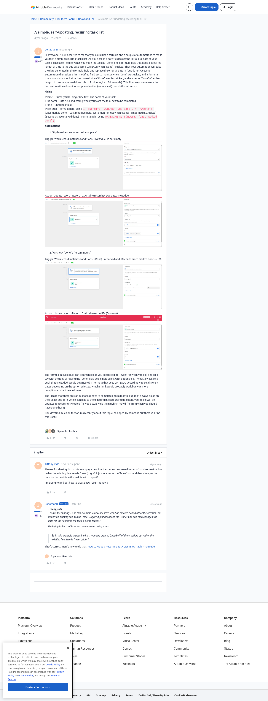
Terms (129, 695)
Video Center (130, 641)
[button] (206, 7)
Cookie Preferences (185, 695)
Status (228, 648)
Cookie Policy (53, 680)
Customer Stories (133, 656)
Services (179, 633)
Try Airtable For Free (237, 664)
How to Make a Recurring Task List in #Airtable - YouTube (121, 546)
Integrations (26, 633)
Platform (24, 618)
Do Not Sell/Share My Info (153, 695)
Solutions (76, 618)
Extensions (25, 641)
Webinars (128, 664)
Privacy (115, 695)
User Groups (96, 7)
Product (75, 626)
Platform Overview (30, 626)
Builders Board (66, 19)
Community (47, 19)
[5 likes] (61, 431)
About (228, 626)
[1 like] (58, 556)
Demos (127, 648)
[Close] (68, 664)
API (88, 695)
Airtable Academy (134, 626)
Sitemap (101, 695)
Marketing (77, 633)
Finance (75, 664)
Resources (181, 618)
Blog (227, 641)
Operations (77, 641)
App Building (26, 648)
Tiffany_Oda (52, 464)
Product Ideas (116, 7)
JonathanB (51, 49)
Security (76, 695)
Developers (181, 641)
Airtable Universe (185, 664)
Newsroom (231, 656)
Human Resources (82, 648)
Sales (73, 656)
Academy (146, 7)
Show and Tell (86, 19)
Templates (181, 656)
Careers (229, 633)
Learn (126, 618)
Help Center (163, 7)
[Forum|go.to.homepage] (46, 7)
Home (33, 19)
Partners (179, 626)
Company (230, 618)
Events (132, 7)
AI (19, 656)
